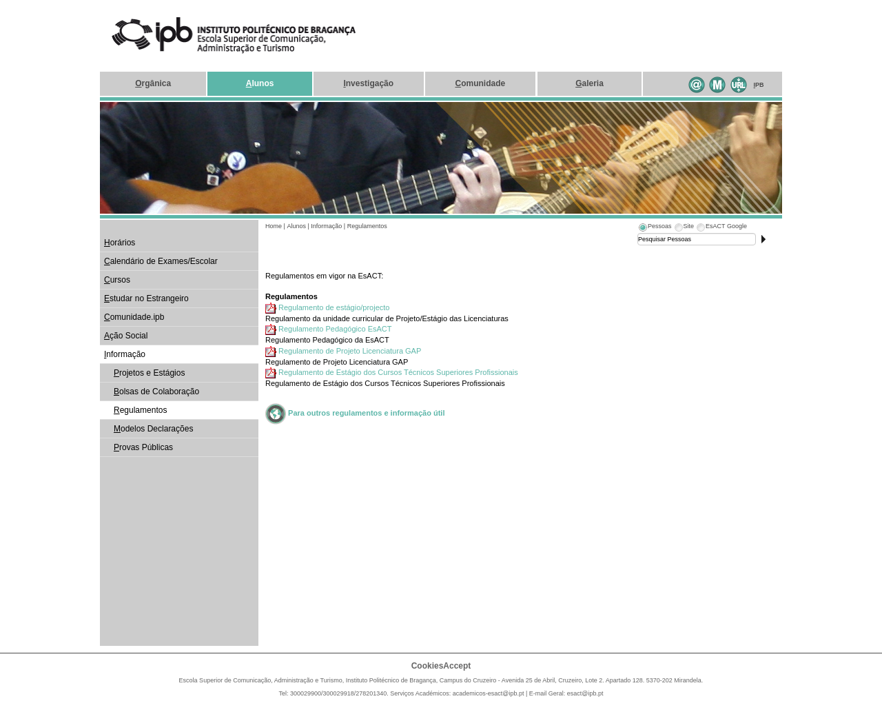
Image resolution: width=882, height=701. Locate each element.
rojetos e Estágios (149, 373)
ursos (117, 280)
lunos (260, 83)
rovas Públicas (143, 447)
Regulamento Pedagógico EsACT (334, 329)
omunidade (480, 83)
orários (119, 242)
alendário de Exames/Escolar (161, 261)
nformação (124, 354)
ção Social (125, 336)
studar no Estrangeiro (146, 298)
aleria (589, 83)
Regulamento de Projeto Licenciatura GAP (349, 351)
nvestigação (368, 83)
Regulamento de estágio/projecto (333, 307)
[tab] (654, 228)
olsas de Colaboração (156, 391)
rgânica (153, 83)
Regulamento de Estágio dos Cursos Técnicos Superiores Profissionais (398, 372)
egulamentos (140, 410)
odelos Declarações (153, 429)
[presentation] (654, 228)
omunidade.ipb (134, 317)
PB (759, 84)
